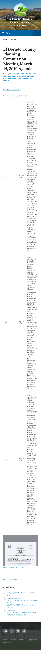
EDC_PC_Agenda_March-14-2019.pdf (20, 593)
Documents (15, 39)
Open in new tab (29, 559)
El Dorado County (21, 74)
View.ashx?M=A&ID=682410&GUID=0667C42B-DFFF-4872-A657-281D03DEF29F (22, 612)
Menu (20, 33)
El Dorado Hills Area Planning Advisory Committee (20, 22)
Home (5, 39)
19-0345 (6, 460)
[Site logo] (20, 15)
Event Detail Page (10, 579)
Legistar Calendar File (11, 90)
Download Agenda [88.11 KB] (14, 567)
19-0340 (6, 323)
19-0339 (6, 176)
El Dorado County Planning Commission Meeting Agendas (18, 78)
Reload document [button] (12, 559)
